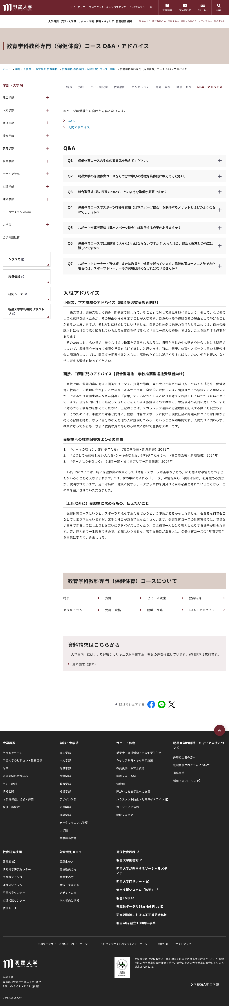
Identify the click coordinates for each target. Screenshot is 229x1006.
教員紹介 (120, 87)
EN (199, 10)
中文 (205, 10)
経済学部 (8, 123)
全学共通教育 (11, 237)
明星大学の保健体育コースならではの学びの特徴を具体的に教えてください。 (127, 176)
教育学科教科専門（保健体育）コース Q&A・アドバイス (153, 69)
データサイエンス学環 (17, 212)
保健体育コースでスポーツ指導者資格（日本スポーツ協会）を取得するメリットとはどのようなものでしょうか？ (141, 209)
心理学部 (8, 186)
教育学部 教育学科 (46, 69)
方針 (81, 87)
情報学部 (8, 135)
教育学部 (8, 148)
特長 (69, 87)
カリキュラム (141, 87)
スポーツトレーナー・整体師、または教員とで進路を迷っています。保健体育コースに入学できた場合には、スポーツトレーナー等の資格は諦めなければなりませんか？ (141, 265)
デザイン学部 (11, 173)
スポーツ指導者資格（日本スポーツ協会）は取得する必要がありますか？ (124, 228)
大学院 (7, 224)
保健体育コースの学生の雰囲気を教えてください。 (109, 160)
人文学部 (8, 110)
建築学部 (8, 199)
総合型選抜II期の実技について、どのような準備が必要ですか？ (117, 192)
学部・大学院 (23, 69)
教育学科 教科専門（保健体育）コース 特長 (88, 69)
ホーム (7, 69)
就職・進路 (184, 87)
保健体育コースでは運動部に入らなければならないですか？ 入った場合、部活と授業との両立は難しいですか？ (140, 245)
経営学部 (8, 161)
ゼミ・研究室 (99, 87)
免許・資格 (163, 87)
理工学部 (8, 97)
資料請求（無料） (85, 664)
